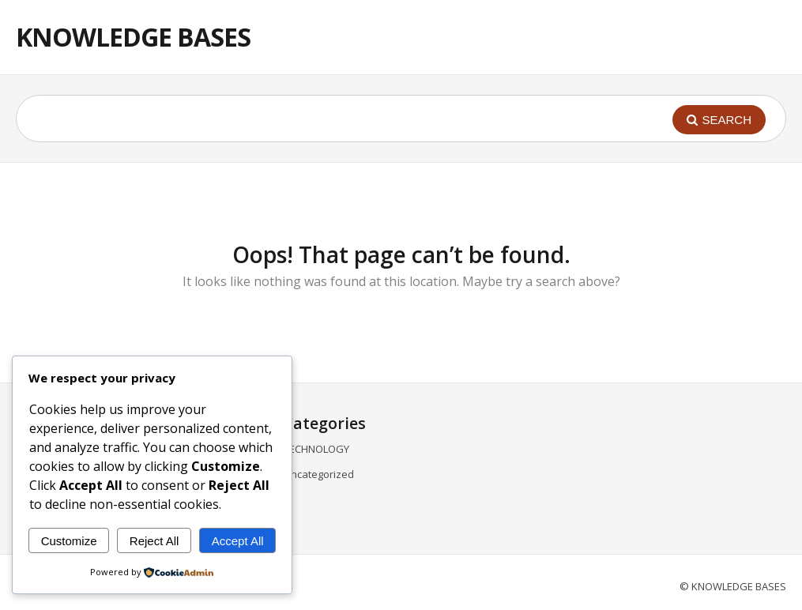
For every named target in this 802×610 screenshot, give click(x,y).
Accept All (238, 541)
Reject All (154, 541)
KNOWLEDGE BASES (133, 37)
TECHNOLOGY (316, 449)
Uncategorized (319, 474)
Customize (69, 541)
